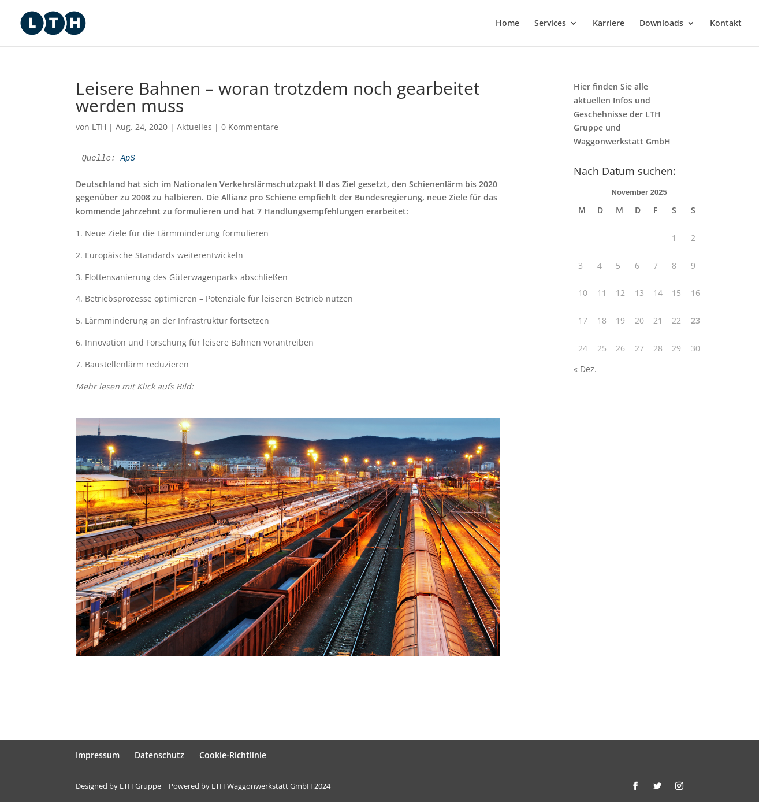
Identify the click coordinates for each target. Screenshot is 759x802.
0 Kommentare (249, 126)
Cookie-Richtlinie (232, 754)
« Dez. (585, 368)
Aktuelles (194, 126)
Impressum (98, 754)
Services (550, 23)
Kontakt (726, 23)
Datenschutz (159, 754)
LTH (99, 126)
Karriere (608, 23)
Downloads (661, 23)
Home (507, 23)
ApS (128, 158)
